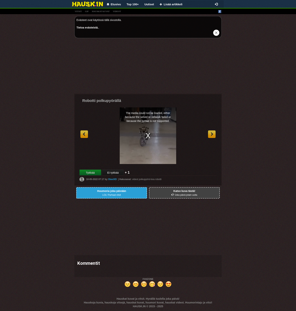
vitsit (78, 11)
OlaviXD (112, 179)
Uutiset (149, 4)
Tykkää (90, 172)
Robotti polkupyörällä (101, 101)
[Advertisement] (148, 67)
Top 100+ (133, 4)
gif (87, 11)
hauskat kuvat (101, 11)
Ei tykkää (113, 172)
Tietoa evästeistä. (87, 27)
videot (117, 11)
